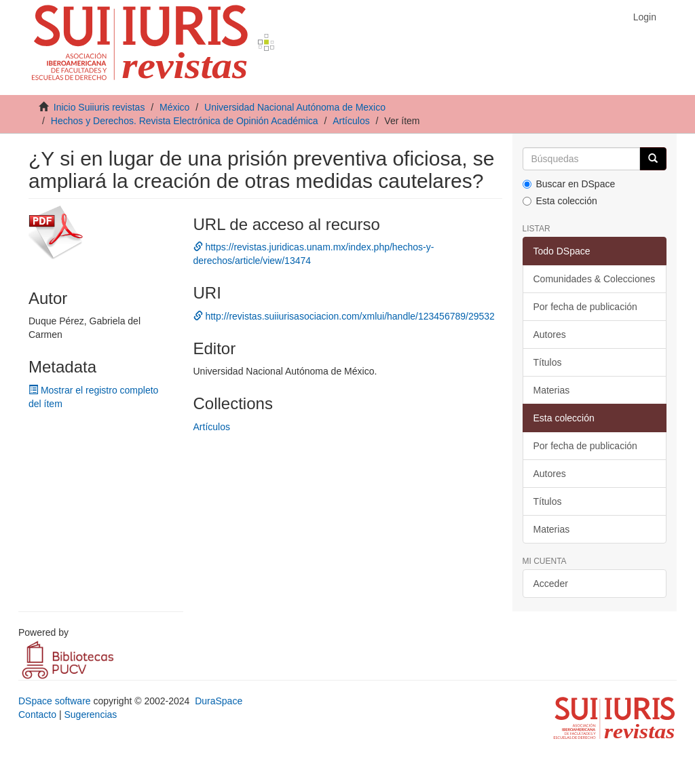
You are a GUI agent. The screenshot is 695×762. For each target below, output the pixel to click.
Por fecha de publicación (585, 306)
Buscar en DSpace (569, 183)
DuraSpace (218, 701)
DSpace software (54, 701)
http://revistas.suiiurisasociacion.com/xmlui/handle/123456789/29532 (344, 316)
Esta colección (560, 200)
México (174, 107)
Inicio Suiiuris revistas (99, 107)
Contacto (37, 714)
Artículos (351, 120)
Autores (549, 334)
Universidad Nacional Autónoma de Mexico (295, 107)
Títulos (547, 362)
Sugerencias (90, 714)
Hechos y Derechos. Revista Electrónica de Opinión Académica (184, 120)
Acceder (550, 583)
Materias (551, 390)
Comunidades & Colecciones (594, 278)
